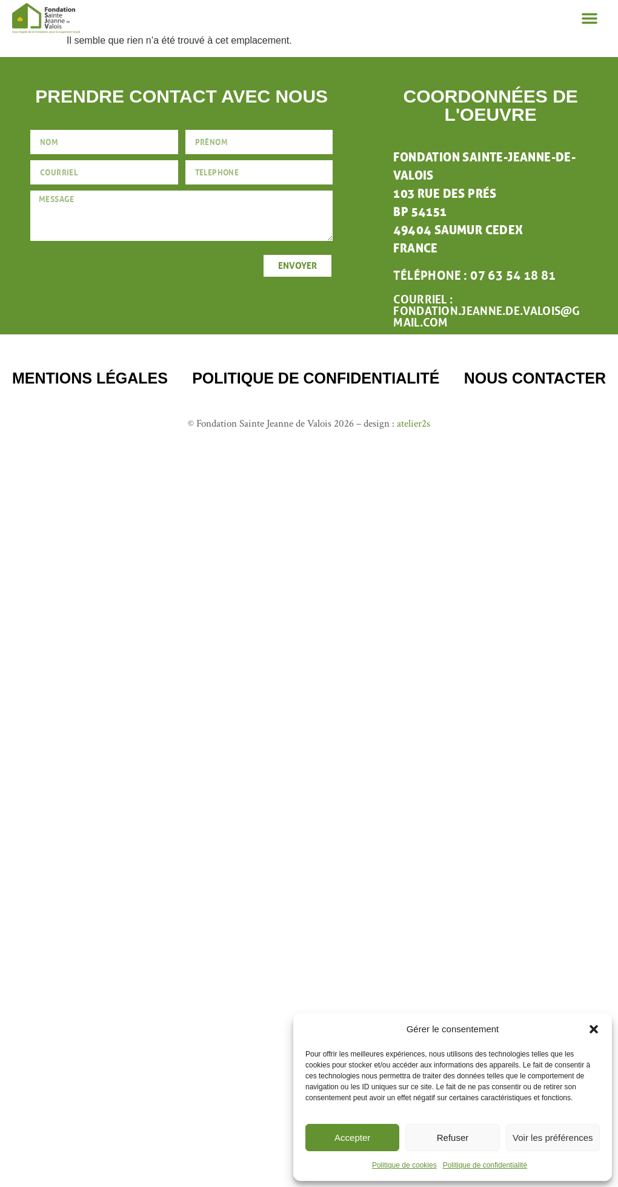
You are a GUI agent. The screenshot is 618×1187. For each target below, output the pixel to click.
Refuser (453, 1137)
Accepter (352, 1137)
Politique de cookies (404, 1165)
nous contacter (535, 378)
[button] (594, 1029)
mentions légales (90, 378)
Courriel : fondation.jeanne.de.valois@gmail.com (486, 311)
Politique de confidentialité (485, 1165)
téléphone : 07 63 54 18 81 (474, 275)
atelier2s (413, 423)
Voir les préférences (553, 1137)
